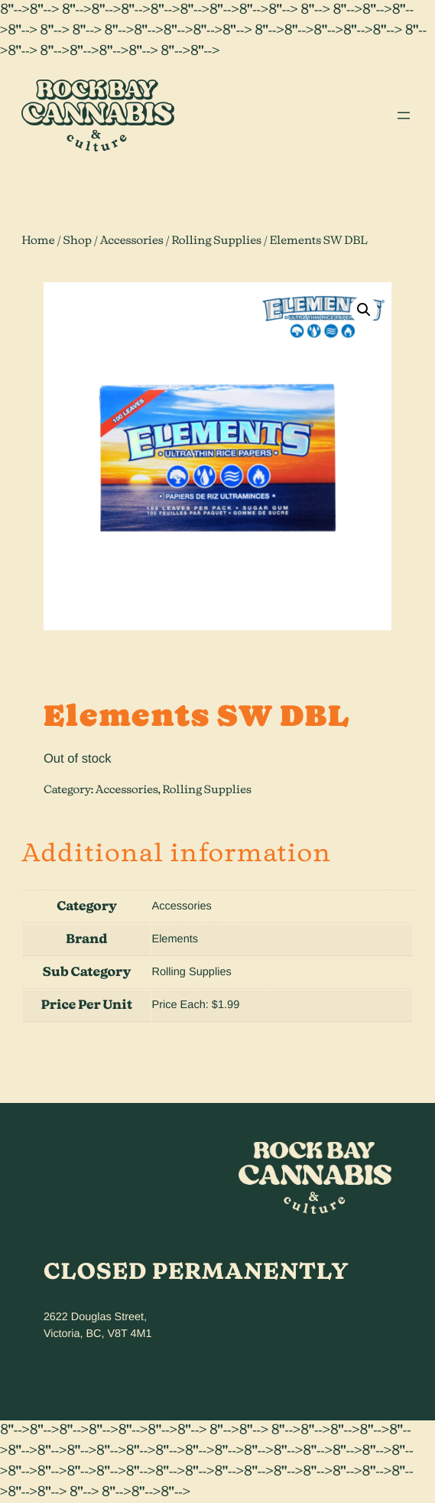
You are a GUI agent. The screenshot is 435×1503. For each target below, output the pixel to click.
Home (37, 240)
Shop (77, 240)
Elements (174, 939)
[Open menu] (404, 115)
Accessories (132, 240)
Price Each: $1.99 (195, 1005)
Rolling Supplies (216, 240)
